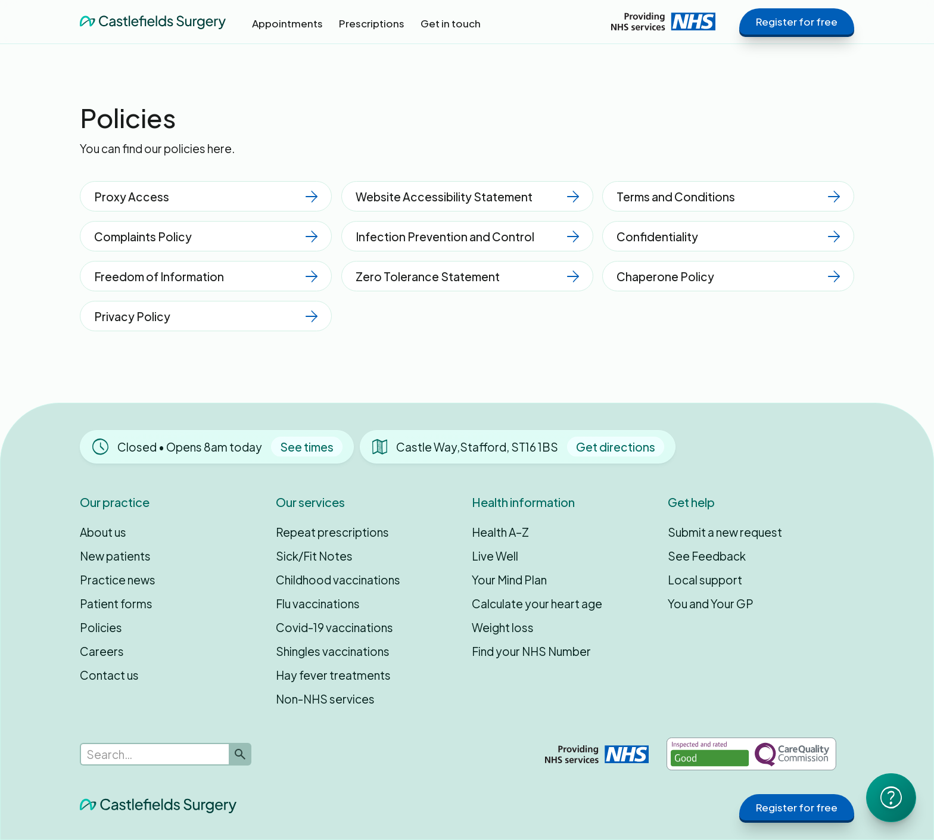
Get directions (615, 447)
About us (103, 532)
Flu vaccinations (318, 603)
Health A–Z (500, 532)
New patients (115, 556)
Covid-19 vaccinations (334, 627)
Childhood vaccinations (338, 580)
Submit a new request (725, 532)
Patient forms (116, 603)
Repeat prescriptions (332, 532)
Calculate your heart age (537, 603)
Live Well (495, 556)
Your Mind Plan (509, 580)
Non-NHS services (325, 699)
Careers (102, 651)
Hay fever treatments (333, 675)
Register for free (797, 21)
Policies (101, 627)
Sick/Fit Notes (314, 556)
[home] (153, 22)
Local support (705, 580)
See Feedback (707, 556)
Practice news (117, 580)
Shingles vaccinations (333, 651)
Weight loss (503, 627)
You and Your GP (711, 603)
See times (307, 447)
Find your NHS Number (531, 651)
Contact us (109, 675)
